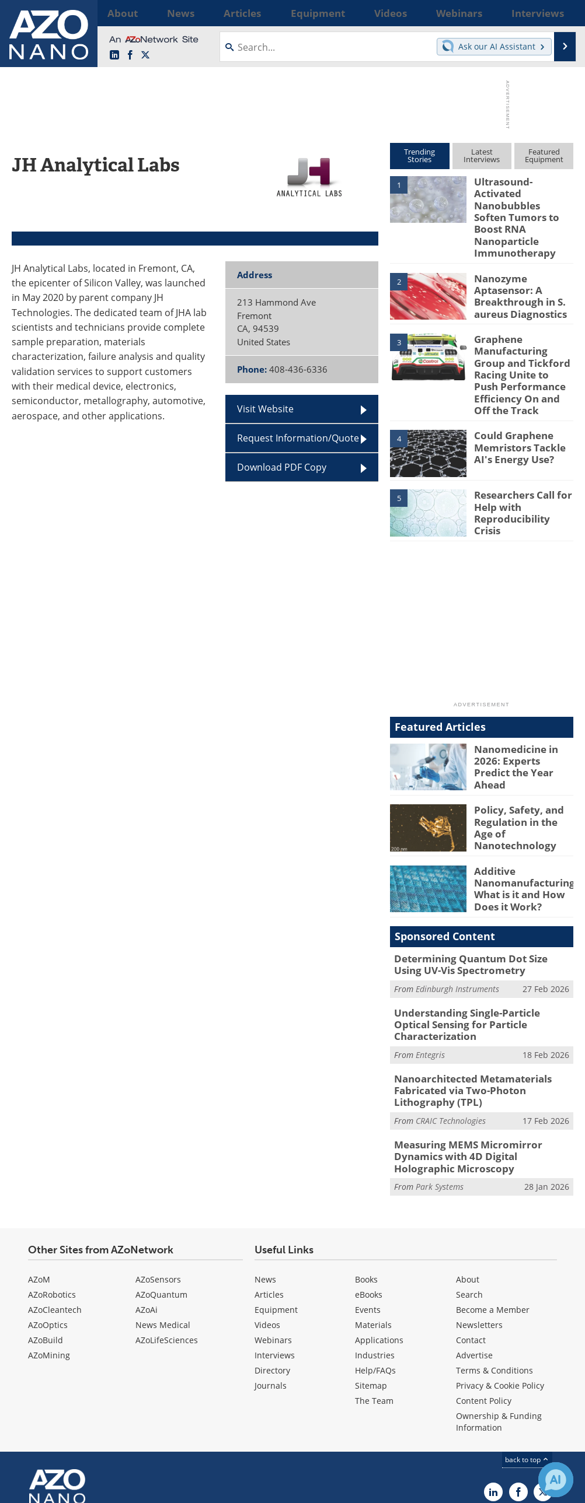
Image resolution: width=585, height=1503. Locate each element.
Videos (267, 1241)
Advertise (474, 1271)
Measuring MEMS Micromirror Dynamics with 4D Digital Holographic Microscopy (482, 1081)
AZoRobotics (52, 1211)
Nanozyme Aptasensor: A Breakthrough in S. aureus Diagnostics (515, 263)
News (265, 1195)
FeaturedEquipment (544, 155)
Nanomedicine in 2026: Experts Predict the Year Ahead (520, 716)
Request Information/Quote (298, 438)
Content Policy (483, 1317)
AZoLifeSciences (166, 1256)
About (467, 1195)
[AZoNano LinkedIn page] (114, 55)
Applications (379, 1256)
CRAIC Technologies (451, 1051)
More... (560, 13)
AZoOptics (48, 1241)
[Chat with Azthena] (555, 1479)
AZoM (39, 1195)
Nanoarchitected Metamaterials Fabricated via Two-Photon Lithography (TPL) (481, 1024)
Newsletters (479, 1241)
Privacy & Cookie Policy (500, 1302)
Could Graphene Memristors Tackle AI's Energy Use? (523, 404)
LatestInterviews (482, 155)
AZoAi (146, 1226)
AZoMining (49, 1271)
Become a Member (493, 1226)
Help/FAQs (375, 1286)
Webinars (273, 1256)
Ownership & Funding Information (499, 1338)
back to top (527, 1376)
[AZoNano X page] (145, 55)
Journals (271, 1302)
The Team (374, 1317)
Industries (375, 1271)
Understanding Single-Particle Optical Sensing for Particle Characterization (477, 968)
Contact (471, 1256)
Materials (373, 1241)
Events (368, 1226)
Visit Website (265, 408)
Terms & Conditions (494, 1286)
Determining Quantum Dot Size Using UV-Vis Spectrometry (476, 916)
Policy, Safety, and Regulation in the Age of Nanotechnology (521, 775)
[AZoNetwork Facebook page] (130, 55)
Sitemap (371, 1302)
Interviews (275, 1271)
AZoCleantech (55, 1226)
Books (366, 1195)
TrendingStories (419, 155)
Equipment (276, 1226)
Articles (269, 1211)
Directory (272, 1286)
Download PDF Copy (281, 467)
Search (469, 1211)
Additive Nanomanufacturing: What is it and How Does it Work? (520, 840)
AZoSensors (158, 1195)
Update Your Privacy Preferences (100, 1488)
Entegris (430, 990)
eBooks (368, 1211)
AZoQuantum (161, 1211)
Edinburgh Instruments (457, 938)
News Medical (162, 1241)
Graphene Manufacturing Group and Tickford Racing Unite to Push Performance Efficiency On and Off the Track (522, 338)
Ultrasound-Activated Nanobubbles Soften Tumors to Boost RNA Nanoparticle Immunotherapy (522, 202)
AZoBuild (45, 1256)
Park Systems (440, 1103)
